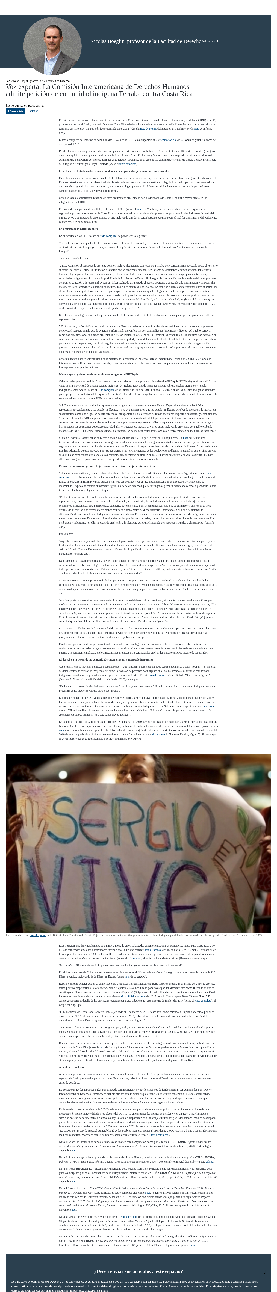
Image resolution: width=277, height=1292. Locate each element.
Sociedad (33, 124)
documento (158, 747)
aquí (74, 1163)
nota (196, 142)
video (140, 222)
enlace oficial (169, 153)
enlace (209, 1175)
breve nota (208, 719)
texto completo (127, 177)
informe (141, 1009)
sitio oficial (134, 971)
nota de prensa (148, 142)
